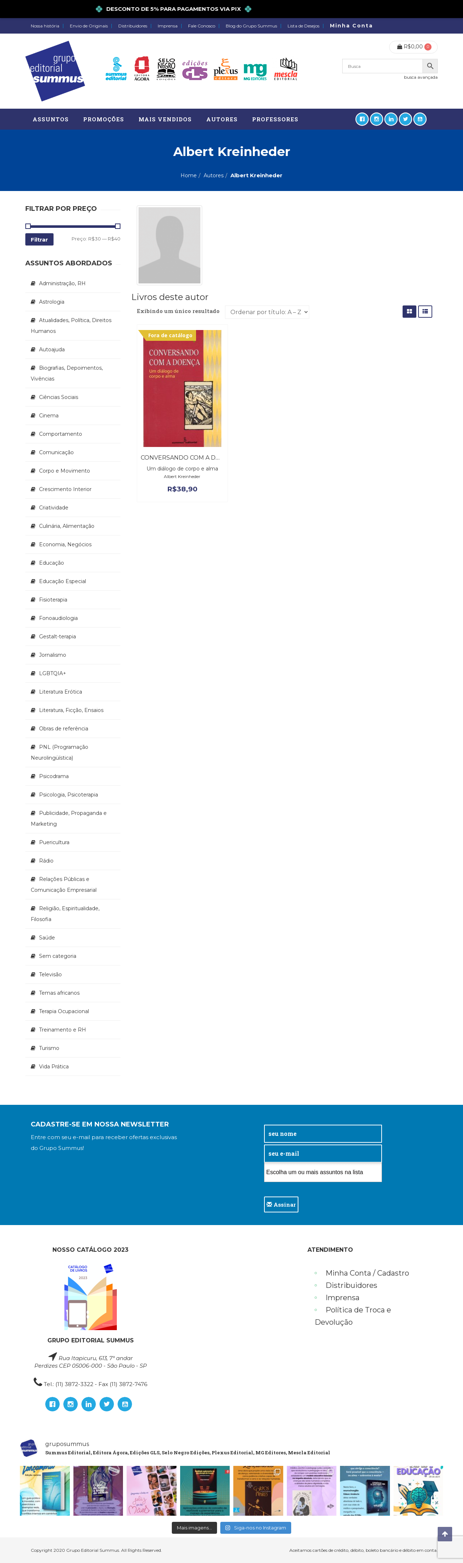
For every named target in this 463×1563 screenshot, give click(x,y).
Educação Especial (62, 581)
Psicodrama (54, 776)
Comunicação (56, 452)
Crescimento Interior (65, 489)
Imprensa (168, 26)
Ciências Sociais (58, 397)
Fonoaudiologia (58, 618)
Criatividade (53, 507)
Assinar (281, 1204)
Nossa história (45, 26)
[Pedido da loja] (267, 312)
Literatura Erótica (60, 692)
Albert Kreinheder (182, 476)
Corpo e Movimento (64, 471)
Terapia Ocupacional (64, 1011)
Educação (51, 563)
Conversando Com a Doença (189, 457)
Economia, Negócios (65, 544)
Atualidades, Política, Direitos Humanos (71, 325)
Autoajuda (52, 349)
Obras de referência (63, 728)
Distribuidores (132, 26)
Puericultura (54, 842)
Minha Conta (351, 25)
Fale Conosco (201, 26)
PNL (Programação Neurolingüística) (59, 752)
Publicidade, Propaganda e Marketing (69, 818)
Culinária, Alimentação (66, 526)
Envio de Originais (89, 26)
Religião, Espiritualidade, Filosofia (65, 913)
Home (188, 175)
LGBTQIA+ (52, 673)
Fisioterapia (53, 599)
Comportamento (60, 434)
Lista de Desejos (303, 26)
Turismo (49, 1048)
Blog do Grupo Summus (251, 26)
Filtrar (39, 239)
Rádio (46, 861)
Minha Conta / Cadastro (367, 1273)
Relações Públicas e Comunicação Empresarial (64, 884)
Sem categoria (57, 956)
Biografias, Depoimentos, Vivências (67, 373)
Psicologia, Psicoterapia (68, 794)
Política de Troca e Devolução (353, 1316)
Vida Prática (54, 1066)
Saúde (47, 937)
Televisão (50, 974)
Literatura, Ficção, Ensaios (71, 710)
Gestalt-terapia (57, 636)
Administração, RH (62, 283)
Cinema (49, 415)
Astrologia (51, 302)
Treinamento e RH (62, 1029)
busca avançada (421, 77)
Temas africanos (59, 993)
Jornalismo (52, 655)
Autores (214, 175)
